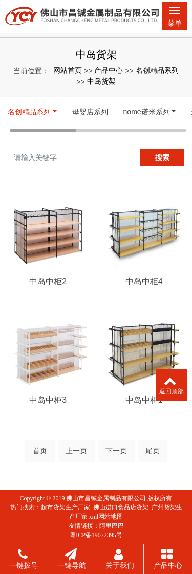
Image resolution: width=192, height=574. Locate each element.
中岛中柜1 (144, 399)
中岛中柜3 (48, 399)
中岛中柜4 (144, 281)
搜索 (162, 157)
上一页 (76, 451)
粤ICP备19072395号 (96, 535)
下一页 (116, 451)
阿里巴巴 (111, 525)
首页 (40, 451)
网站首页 (67, 70)
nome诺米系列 (146, 112)
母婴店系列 (90, 112)
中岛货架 (101, 81)
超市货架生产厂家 (65, 507)
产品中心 (108, 70)
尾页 (152, 451)
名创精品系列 (157, 70)
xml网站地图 (106, 516)
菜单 (174, 18)
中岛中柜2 (48, 281)
